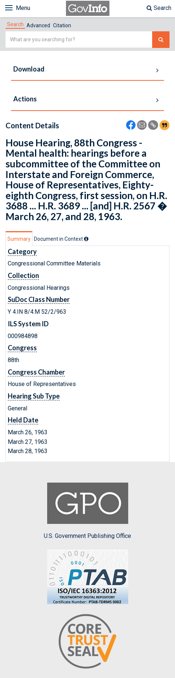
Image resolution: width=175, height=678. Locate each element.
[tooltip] (86, 238)
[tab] (15, 24)
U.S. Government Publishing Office (87, 511)
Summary (19, 239)
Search (159, 7)
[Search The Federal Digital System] (160, 39)
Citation (62, 25)
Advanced (38, 25)
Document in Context (61, 239)
